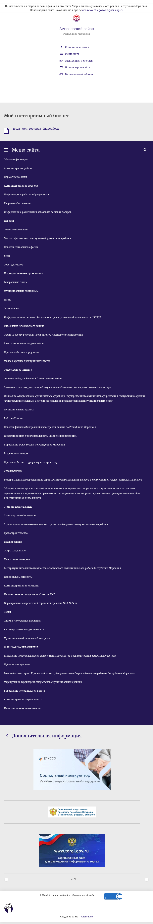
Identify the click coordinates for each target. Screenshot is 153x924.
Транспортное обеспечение (20, 515)
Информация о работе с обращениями (26, 194)
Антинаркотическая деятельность (24, 629)
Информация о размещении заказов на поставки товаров (38, 212)
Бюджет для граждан (16, 453)
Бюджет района (13, 541)
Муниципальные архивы (19, 409)
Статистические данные (18, 506)
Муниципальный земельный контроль (27, 638)
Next (146, 879)
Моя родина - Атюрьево (17, 559)
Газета (7, 299)
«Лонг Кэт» (87, 916)
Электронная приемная (79, 60)
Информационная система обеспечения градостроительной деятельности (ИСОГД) (52, 317)
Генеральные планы (15, 282)
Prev (6, 879)
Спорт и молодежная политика (22, 620)
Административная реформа (21, 185)
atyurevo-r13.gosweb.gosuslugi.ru (102, 10)
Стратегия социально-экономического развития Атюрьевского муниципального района (56, 524)
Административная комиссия (21, 585)
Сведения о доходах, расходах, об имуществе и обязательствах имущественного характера (57, 387)
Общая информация (16, 159)
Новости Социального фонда (21, 247)
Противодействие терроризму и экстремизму (31, 462)
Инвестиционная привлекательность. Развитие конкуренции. (40, 436)
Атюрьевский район (76, 29)
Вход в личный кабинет (79, 74)
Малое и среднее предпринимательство (27, 361)
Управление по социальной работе (24, 690)
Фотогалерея (11, 308)
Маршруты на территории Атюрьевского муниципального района (43, 682)
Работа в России (13, 418)
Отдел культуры (13, 471)
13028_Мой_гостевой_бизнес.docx (36, 128)
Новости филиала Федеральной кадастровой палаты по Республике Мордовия (50, 427)
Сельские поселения (77, 47)
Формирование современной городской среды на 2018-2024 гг (40, 603)
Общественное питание (18, 369)
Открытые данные (15, 550)
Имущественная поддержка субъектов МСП (29, 594)
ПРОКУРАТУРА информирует (21, 647)
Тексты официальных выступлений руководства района (37, 238)
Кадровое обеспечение (17, 203)
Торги (7, 612)
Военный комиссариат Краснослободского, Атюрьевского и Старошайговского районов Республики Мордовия (69, 673)
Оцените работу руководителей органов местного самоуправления (43, 334)
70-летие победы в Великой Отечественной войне (33, 378)
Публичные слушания (17, 664)
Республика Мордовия (76, 33)
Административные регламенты (23, 699)
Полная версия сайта (77, 67)
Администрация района (18, 168)
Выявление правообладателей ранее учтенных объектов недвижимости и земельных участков (60, 655)
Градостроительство (16, 533)
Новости (9, 220)
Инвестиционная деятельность (22, 708)
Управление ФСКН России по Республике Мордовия (34, 444)
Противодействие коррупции (21, 352)
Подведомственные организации (23, 273)
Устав (7, 255)
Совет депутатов (13, 264)
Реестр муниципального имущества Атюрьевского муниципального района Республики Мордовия (62, 568)
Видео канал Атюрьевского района (24, 326)
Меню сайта (72, 54)
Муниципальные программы (21, 291)
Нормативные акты (15, 177)
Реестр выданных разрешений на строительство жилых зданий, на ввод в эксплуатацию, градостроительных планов (73, 479)
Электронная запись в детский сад (24, 343)
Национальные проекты (18, 577)
